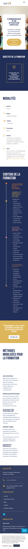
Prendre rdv (14, 337)
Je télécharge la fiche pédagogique (14, 42)
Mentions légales (8, 508)
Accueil (6, 496)
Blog (5, 502)
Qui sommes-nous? (9, 499)
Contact (6, 505)
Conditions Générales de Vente (17, 158)
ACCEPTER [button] (16, 545)
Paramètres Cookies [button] (7, 545)
